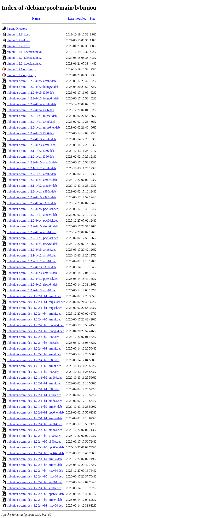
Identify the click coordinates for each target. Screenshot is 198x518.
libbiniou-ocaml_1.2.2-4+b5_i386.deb (30, 92)
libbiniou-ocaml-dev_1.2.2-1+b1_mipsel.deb (34, 307)
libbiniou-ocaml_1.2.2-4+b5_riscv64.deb (32, 226)
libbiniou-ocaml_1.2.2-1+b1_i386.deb (30, 156)
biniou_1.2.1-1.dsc (18, 34)
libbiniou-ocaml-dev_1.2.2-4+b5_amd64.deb (34, 424)
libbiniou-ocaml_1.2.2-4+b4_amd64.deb (32, 179)
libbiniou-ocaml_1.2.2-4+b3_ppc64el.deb (32, 278)
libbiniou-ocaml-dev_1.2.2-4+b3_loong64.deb (35, 325)
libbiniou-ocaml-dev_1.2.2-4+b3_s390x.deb (34, 488)
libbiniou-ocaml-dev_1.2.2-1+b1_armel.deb (34, 296)
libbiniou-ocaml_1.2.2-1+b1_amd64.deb (32, 214)
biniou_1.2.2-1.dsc (18, 46)
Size (92, 18)
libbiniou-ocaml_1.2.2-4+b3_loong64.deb (33, 98)
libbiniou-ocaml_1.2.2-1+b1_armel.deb (31, 121)
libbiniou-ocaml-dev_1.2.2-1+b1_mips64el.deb (36, 302)
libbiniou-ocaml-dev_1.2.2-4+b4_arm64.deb (34, 459)
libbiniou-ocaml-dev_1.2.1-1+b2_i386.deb (33, 371)
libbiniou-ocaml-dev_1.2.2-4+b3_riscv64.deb (35, 505)
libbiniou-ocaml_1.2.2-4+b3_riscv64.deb (32, 284)
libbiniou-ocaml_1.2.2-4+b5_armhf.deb (31, 81)
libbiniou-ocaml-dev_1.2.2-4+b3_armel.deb (34, 354)
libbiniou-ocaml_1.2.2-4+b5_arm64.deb (31, 249)
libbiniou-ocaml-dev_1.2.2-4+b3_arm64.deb (34, 499)
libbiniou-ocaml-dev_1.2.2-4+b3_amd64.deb (34, 482)
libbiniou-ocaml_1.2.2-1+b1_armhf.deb (31, 174)
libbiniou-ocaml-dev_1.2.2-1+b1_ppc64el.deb (35, 412)
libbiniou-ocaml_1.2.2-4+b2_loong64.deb (33, 86)
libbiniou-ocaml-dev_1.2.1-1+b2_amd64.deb (34, 377)
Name (36, 18)
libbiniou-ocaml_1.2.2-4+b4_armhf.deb (31, 104)
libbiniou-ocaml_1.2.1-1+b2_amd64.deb (32, 185)
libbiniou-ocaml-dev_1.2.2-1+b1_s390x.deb (34, 395)
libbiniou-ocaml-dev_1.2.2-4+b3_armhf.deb (34, 348)
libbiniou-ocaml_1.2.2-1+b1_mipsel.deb (32, 115)
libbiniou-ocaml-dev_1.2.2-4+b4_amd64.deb (34, 430)
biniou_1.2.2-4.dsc (18, 40)
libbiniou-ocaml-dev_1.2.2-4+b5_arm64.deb (34, 464)
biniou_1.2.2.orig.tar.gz (21, 75)
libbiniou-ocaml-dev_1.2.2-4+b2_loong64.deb (35, 331)
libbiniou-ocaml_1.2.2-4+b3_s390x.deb (31, 267)
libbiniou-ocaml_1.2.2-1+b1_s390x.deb (31, 191)
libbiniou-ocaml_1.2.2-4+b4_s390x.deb (31, 203)
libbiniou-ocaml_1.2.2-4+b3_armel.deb (31, 145)
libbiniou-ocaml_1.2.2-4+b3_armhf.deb (31, 139)
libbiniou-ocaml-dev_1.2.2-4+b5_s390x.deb (34, 441)
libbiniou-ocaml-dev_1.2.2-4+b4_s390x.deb (34, 435)
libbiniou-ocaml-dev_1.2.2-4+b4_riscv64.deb (35, 470)
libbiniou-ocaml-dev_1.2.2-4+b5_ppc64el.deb (35, 453)
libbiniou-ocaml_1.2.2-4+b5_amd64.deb (32, 162)
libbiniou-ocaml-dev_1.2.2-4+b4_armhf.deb (34, 313)
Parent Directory (17, 28)
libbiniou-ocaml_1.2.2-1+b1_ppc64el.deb (32, 238)
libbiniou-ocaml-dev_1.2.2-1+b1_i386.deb (33, 389)
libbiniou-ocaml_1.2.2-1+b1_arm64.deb (31, 261)
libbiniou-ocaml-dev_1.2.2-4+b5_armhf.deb (34, 319)
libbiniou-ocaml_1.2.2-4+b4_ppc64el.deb (32, 220)
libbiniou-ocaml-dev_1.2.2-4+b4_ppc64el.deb (35, 447)
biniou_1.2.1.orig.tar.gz (21, 69)
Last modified (77, 18)
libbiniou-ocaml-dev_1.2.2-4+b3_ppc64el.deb (35, 494)
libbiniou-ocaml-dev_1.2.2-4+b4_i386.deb (33, 336)
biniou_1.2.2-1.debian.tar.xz (24, 63)
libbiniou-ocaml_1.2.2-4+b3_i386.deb (30, 133)
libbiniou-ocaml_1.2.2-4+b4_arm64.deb (31, 232)
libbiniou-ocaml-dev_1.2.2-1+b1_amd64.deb (34, 400)
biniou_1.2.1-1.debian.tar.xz (24, 52)
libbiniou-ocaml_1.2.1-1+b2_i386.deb (30, 150)
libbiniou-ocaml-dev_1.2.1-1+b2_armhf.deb (34, 366)
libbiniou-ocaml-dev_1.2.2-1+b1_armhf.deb (34, 383)
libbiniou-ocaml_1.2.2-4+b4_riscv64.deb (32, 243)
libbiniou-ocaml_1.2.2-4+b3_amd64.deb (32, 273)
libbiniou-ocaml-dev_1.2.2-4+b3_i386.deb (33, 360)
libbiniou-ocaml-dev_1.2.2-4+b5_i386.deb (33, 342)
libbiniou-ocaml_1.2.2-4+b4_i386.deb (30, 110)
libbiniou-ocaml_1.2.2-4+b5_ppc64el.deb (32, 209)
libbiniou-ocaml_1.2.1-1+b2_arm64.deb (31, 255)
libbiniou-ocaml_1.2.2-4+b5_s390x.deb (31, 197)
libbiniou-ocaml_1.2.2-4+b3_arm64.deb (31, 290)
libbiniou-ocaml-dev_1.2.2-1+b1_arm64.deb (34, 418)
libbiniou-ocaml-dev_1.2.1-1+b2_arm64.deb (34, 406)
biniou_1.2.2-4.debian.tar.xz (24, 57)
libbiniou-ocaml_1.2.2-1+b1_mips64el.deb (33, 127)
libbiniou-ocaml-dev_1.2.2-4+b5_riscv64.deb (35, 476)
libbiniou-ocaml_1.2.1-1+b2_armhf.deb (31, 168)
